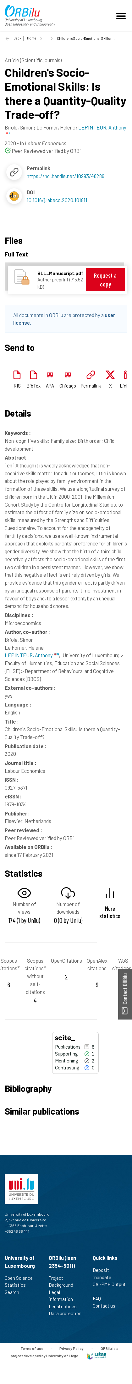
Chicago (67, 385)
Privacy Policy (71, 1348)
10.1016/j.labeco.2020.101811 (57, 200)
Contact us (107, 1306)
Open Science (21, 1278)
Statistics (18, 1285)
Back (17, 38)
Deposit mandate (105, 1273)
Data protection (65, 1316)
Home (31, 38)
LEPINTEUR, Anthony (32, 655)
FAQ (99, 1298)
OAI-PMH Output (109, 1287)
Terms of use (31, 1348)
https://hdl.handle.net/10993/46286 (65, 176)
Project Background (64, 1281)
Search (15, 1292)
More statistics (109, 912)
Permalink (91, 385)
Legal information (63, 1295)
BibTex (33, 385)
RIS (17, 385)
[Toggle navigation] (122, 15)
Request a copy (105, 280)
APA (50, 385)
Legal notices (65, 1306)
